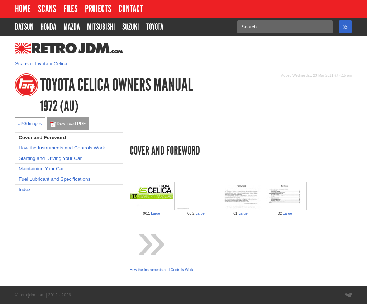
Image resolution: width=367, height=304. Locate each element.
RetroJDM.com (50, 48)
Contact (131, 9)
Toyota (41, 63)
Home (23, 9)
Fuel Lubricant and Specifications (54, 179)
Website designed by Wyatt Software (348, 295)
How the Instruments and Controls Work (62, 148)
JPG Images (30, 123)
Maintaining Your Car (41, 168)
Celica (60, 63)
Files (70, 9)
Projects (98, 9)
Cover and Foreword (42, 137)
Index (24, 189)
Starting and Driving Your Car (50, 158)
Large (155, 213)
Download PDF (68, 124)
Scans (47, 9)
